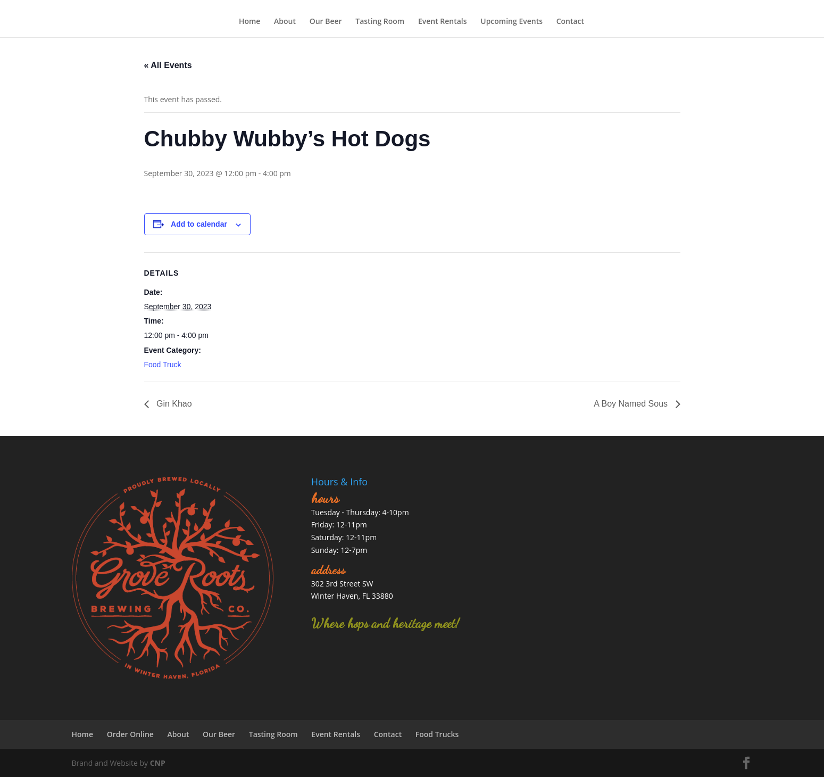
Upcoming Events (511, 22)
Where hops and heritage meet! (385, 623)
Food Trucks (437, 734)
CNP (157, 763)
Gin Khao (173, 403)
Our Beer (326, 22)
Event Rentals (442, 22)
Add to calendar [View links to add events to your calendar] (199, 224)
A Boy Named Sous (632, 403)
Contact (570, 22)
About (285, 22)
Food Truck (162, 364)
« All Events (168, 65)
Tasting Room (379, 22)
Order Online (130, 734)
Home (250, 22)
